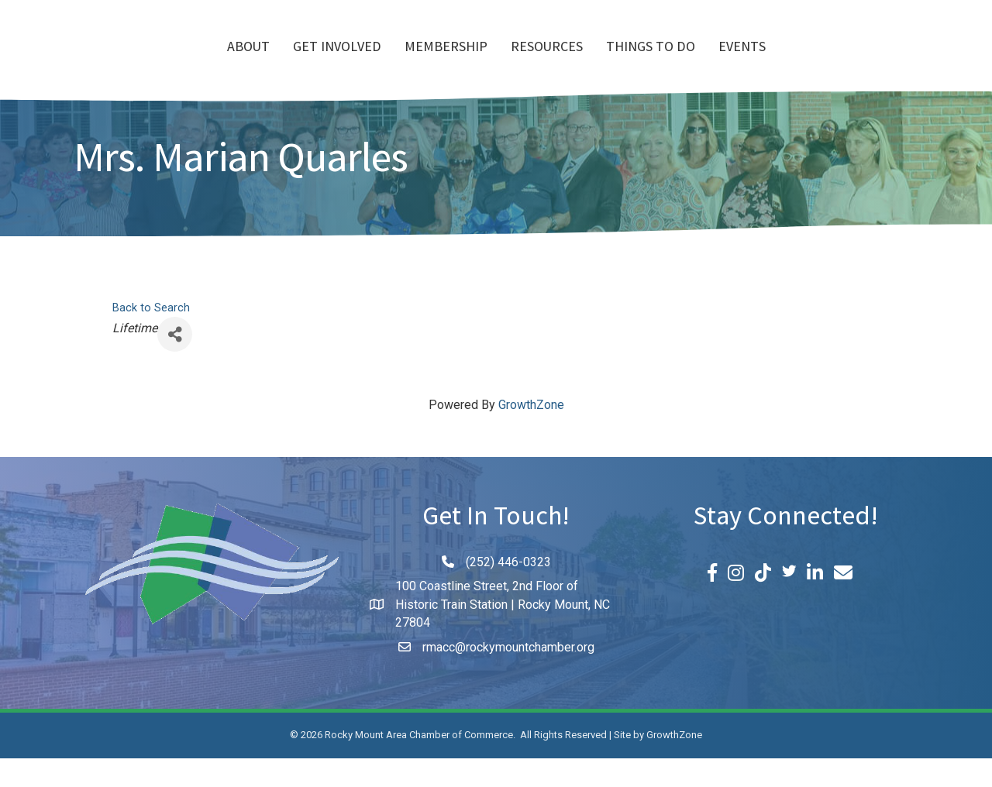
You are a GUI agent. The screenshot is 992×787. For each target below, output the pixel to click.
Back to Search (151, 336)
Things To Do (739, 63)
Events (831, 63)
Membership (356, 63)
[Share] (174, 362)
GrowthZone (531, 433)
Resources (636, 63)
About (159, 63)
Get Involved (248, 63)
